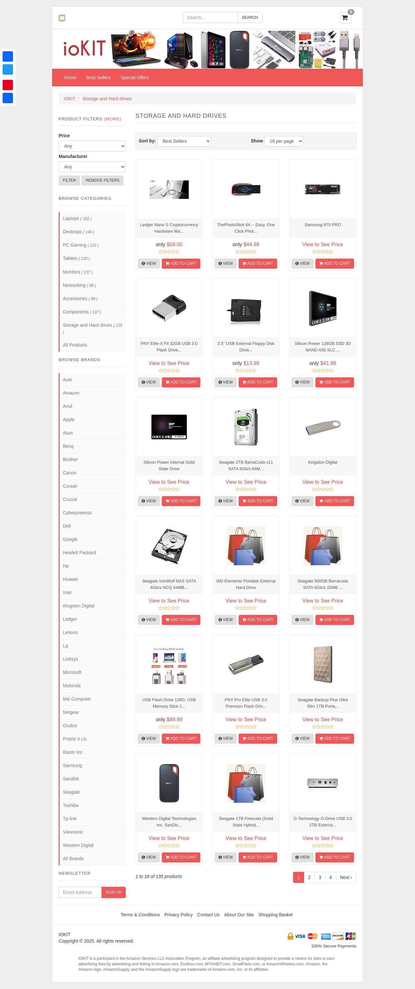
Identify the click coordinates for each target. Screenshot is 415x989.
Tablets (76, 258)
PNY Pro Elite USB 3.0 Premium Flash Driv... (246, 703)
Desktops (78, 231)
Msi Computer (77, 699)
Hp (66, 565)
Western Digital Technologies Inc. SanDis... (169, 821)
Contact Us (208, 914)
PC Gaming (81, 245)
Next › (346, 877)
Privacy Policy (178, 914)
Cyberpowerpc (77, 512)
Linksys (70, 659)
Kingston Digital (322, 462)
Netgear (71, 712)
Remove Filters (102, 180)
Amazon (71, 393)
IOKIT (70, 98)
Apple (69, 419)
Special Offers (135, 77)
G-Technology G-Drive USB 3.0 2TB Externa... (322, 821)
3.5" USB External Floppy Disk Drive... (246, 346)
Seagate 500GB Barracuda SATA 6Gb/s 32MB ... (322, 584)
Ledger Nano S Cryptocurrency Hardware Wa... (169, 228)
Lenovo (70, 632)
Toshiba (70, 805)
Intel (67, 592)
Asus (68, 432)
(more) (113, 118)
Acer (67, 379)
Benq (68, 446)
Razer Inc (72, 752)
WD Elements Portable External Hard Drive (246, 584)
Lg (65, 645)
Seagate (71, 792)
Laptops (77, 218)
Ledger (70, 619)
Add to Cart (181, 263)
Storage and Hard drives (107, 98)
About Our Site (239, 914)
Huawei (70, 579)
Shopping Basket (275, 914)
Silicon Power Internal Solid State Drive (169, 465)
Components (82, 311)
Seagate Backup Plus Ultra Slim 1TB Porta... (323, 703)
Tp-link (70, 818)
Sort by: (147, 140)
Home (70, 77)
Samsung (72, 765)
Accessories (80, 298)
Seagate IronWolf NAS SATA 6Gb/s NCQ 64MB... (169, 584)
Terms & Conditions (140, 914)
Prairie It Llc (75, 738)
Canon (69, 472)
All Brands (73, 858)
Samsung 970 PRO (322, 224)
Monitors (78, 272)
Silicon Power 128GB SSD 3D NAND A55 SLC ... (323, 346)
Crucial (70, 499)
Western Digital (78, 845)
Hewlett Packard (79, 552)
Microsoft (72, 672)
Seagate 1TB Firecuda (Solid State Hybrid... (246, 821)
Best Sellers (98, 77)
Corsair (70, 486)
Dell (67, 526)
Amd (67, 406)
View (149, 263)
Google (70, 539)
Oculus (70, 725)
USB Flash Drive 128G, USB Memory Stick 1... (169, 703)
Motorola (71, 685)
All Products (75, 345)
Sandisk (71, 778)
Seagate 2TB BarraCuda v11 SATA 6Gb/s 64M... (246, 465)
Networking (79, 285)
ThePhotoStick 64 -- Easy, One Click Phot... (246, 228)
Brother (70, 459)
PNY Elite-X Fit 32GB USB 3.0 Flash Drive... (169, 346)
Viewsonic (73, 832)
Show (257, 140)
